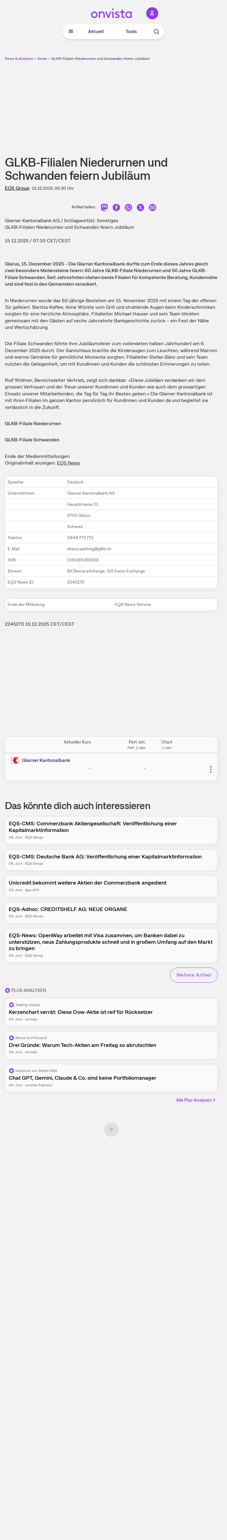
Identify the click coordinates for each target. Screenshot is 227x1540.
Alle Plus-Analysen (196, 1100)
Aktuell (96, 31)
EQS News (68, 463)
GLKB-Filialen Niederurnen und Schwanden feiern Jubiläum (100, 58)
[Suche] (156, 32)
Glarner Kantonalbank (46, 760)
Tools (131, 31)
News (42, 58)
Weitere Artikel (193, 975)
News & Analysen (19, 58)
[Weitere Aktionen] (211, 769)
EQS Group (17, 188)
